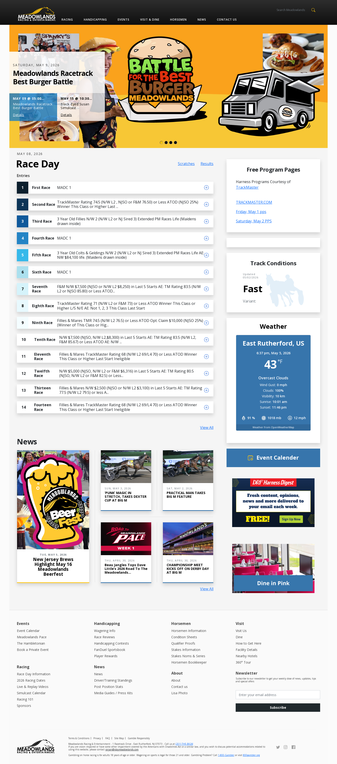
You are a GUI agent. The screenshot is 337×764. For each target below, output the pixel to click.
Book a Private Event (33, 649)
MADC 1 (44, 188)
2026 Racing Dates (31, 680)
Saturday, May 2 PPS (254, 221)
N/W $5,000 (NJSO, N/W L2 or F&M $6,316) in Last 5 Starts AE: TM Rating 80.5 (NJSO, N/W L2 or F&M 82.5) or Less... (105, 374)
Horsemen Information (188, 630)
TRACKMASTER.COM (254, 202)
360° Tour (243, 662)
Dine (239, 637)
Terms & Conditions (78, 738)
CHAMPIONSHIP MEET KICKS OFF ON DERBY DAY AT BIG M (188, 569)
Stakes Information (185, 649)
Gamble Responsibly (139, 738)
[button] (313, 9)
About (175, 680)
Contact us (227, 20)
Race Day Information (33, 674)
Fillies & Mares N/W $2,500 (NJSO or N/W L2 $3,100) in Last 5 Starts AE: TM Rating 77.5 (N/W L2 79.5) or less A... (109, 390)
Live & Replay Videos (32, 686)
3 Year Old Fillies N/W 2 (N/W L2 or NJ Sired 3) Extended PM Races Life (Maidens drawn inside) (106, 221)
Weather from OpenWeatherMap (273, 427)
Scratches (186, 163)
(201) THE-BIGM (184, 744)
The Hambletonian (31, 643)
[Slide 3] (175, 142)
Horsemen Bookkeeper (189, 662)
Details (18, 115)
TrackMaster (247, 187)
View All (206, 427)
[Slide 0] (161, 142)
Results (207, 163)
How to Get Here (248, 643)
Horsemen (178, 20)
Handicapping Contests (111, 643)
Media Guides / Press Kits (113, 693)
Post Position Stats (108, 686)
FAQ (107, 738)
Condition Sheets (184, 637)
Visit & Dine (149, 20)
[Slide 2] (170, 142)
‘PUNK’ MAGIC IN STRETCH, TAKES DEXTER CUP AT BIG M (126, 496)
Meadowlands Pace (32, 637)
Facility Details (246, 649)
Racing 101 (25, 699)
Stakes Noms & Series (188, 656)
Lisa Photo (179, 693)
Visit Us (241, 630)
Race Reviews (104, 637)
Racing (67, 20)
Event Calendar (28, 630)
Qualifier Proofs (183, 643)
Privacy (97, 738)
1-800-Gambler (226, 755)
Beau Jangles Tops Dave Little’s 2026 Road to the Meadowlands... (126, 569)
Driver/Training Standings (113, 680)
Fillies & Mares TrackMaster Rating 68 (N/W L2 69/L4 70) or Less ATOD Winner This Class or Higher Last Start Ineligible (107, 356)
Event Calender (277, 457)
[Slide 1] (166, 142)
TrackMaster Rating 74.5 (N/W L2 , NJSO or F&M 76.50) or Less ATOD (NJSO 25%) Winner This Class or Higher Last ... (107, 204)
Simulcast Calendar (31, 693)
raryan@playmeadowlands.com (122, 749)
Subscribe (278, 707)
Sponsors (24, 705)
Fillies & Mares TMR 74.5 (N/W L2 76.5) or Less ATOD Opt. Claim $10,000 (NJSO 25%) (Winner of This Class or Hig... (110, 323)
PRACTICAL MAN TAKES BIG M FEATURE (186, 495)
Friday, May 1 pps (251, 211)
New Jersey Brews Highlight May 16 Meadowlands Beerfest (53, 566)
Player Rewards (105, 656)
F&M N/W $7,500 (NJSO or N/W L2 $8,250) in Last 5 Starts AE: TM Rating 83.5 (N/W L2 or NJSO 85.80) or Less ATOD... (109, 289)
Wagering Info (104, 630)
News (202, 20)
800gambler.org (251, 755)
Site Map (119, 738)
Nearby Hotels (246, 656)
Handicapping (95, 20)
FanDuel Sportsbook (109, 649)
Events (123, 20)
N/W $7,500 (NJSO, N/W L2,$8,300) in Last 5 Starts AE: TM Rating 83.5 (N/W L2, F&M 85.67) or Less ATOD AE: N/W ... (106, 340)
